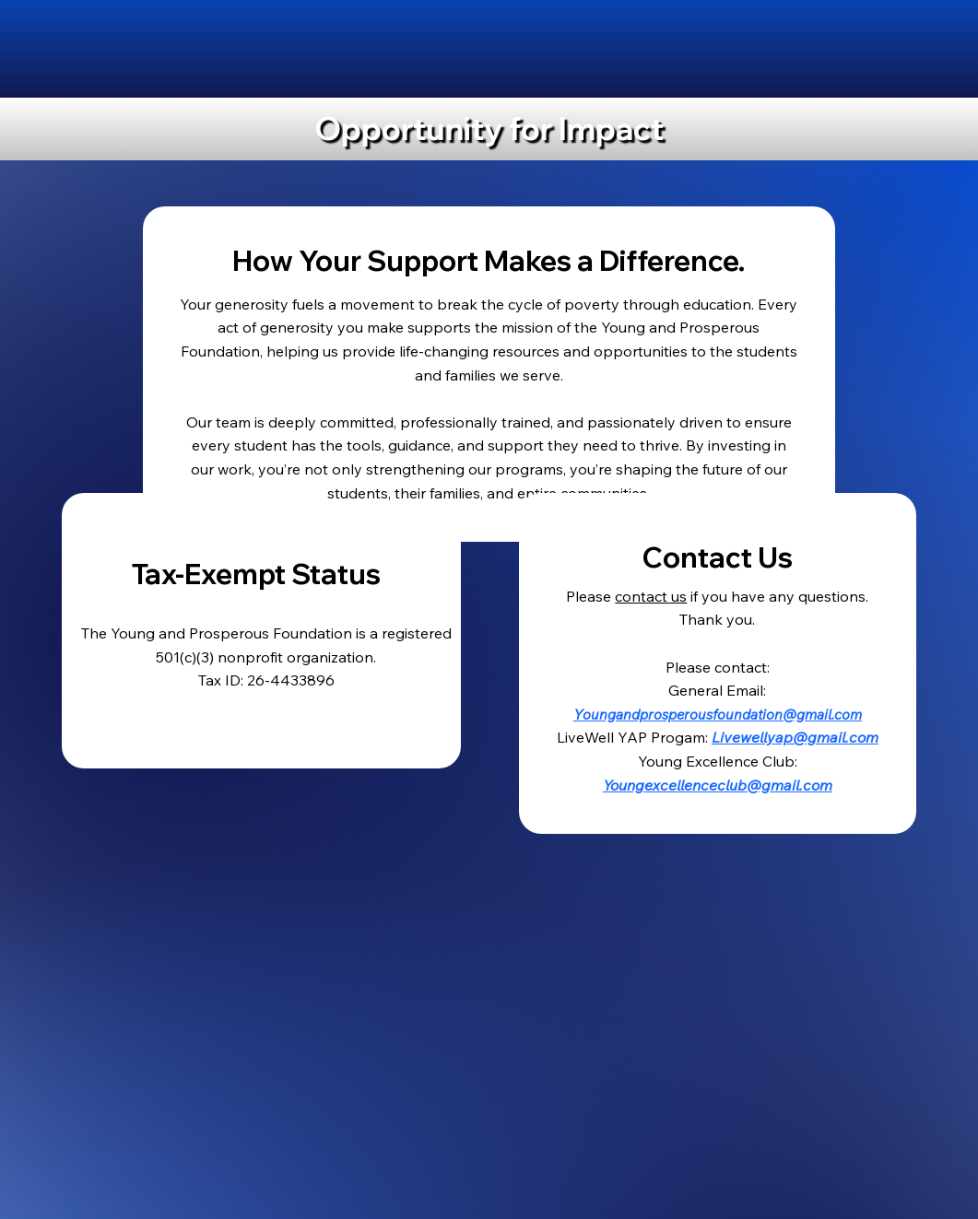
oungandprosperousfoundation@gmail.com (722, 714)
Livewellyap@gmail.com (795, 737)
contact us (651, 596)
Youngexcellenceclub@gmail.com (717, 785)
